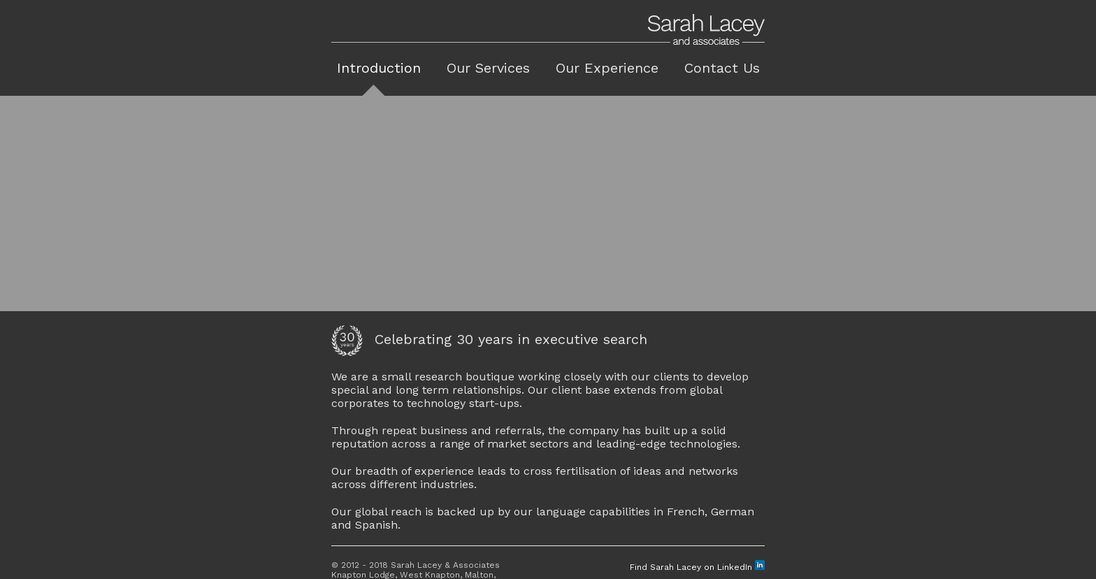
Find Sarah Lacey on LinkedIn (697, 564)
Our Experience (607, 67)
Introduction (379, 67)
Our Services (488, 67)
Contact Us (722, 67)
